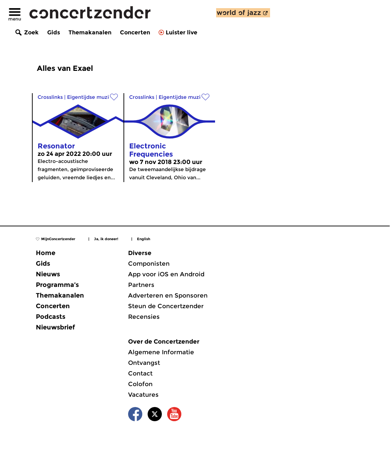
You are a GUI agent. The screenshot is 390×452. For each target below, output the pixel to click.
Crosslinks (50, 97)
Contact (140, 373)
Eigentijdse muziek (91, 97)
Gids (53, 32)
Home (45, 253)
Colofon (140, 384)
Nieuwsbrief (55, 327)
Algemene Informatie (161, 352)
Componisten (149, 263)
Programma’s (57, 285)
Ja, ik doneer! (106, 239)
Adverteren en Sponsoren (168, 295)
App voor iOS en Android (166, 274)
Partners (141, 284)
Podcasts (50, 317)
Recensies (144, 316)
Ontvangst (144, 362)
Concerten (135, 32)
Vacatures (143, 394)
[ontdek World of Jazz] (243, 12)
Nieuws (48, 274)
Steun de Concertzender (166, 306)
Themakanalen (89, 32)
